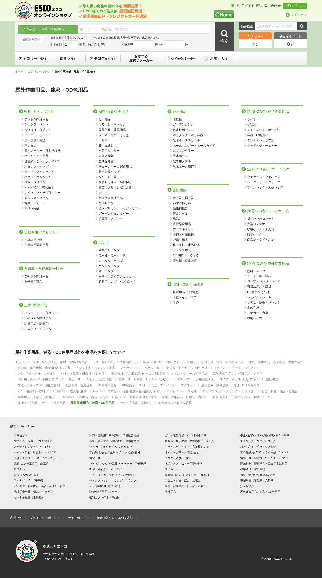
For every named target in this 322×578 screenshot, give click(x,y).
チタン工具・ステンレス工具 (95, 368)
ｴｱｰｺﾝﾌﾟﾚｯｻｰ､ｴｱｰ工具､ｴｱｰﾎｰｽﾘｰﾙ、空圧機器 (248, 379)
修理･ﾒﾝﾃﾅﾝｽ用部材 (246, 385)
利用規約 (16, 518)
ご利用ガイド (242, 6)
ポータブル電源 (35, 140)
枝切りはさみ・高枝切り (115, 182)
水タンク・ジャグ (36, 166)
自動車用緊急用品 (36, 245)
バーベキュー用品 (36, 156)
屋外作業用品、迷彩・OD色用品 (92, 403)
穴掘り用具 (180, 240)
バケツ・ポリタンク (38, 177)
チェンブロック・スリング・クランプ (227, 391)
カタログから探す (103, 58)
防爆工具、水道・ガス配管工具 (222, 362)
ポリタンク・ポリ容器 (188, 135)
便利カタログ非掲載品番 (174, 403)
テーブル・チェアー (38, 135)
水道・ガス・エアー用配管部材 (39, 385)
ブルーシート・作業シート (42, 313)
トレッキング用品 (36, 198)
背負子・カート (35, 203)
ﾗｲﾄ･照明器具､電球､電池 (139, 397)
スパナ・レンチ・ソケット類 (140, 368)
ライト (251, 119)
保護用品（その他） (186, 292)
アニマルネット (183, 229)
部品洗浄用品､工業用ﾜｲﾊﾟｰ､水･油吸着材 (138, 373)
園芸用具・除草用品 (112, 130)
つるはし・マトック (112, 124)
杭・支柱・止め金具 (186, 245)
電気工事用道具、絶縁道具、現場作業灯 (276, 362)
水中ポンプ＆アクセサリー (117, 276)
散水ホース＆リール (186, 140)
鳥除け (177, 218)
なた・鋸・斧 (108, 177)
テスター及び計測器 (99, 379)
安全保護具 (219, 397)
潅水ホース (180, 156)
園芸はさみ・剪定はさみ (115, 187)
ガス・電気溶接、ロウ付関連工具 (115, 362)
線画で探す (68, 58)
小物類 (251, 124)
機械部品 (128, 385)
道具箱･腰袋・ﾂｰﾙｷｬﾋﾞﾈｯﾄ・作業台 (93, 391)
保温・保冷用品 (35, 182)
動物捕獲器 (180, 208)
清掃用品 (59, 403)
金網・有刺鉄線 (183, 234)
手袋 (176, 302)
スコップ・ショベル (38, 328)
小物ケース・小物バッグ (263, 177)
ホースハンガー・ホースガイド (194, 145)
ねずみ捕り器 (182, 203)
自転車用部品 (33, 281)
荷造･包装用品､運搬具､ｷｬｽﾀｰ (141, 391)
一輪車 (103, 140)
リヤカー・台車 (257, 313)
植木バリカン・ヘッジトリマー (120, 208)
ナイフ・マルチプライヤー (42, 193)
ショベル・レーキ (259, 297)
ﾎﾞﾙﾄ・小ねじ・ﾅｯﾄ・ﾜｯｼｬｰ (157, 385)
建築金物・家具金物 (214, 385)
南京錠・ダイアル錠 (260, 239)
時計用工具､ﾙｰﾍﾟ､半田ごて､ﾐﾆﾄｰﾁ (40, 379)
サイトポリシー (78, 518)
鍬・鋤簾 (105, 119)
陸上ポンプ (106, 271)
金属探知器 (106, 161)
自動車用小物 (33, 240)
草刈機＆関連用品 (111, 198)
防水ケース (254, 234)
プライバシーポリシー (45, 518)
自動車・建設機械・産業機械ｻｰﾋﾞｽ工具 (44, 368)
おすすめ (141, 58)
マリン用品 (31, 208)
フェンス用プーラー (186, 250)
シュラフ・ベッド (36, 124)
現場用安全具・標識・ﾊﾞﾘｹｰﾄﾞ (253, 397)
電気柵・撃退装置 (185, 261)
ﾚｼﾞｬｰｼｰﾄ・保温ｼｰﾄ (37, 130)
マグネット (188, 385)
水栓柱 (177, 119)
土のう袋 (253, 307)
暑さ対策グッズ (109, 172)
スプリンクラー (183, 150)
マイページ (296, 15)
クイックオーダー (181, 58)
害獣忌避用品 (182, 224)
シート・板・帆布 (259, 276)
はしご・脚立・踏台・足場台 (278, 391)
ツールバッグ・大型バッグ (265, 187)
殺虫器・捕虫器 (183, 198)
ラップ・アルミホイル (39, 172)
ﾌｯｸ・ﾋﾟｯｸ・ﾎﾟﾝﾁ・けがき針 (37, 373)
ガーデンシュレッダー (114, 213)
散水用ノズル (182, 161)
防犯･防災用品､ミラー (33, 403)
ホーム (21, 71)
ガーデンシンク (183, 124)
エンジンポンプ (109, 266)
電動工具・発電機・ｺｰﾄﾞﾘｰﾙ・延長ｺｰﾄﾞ (144, 379)
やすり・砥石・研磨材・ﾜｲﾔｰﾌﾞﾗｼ (83, 373)
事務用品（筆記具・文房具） (37, 397)
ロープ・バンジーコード (263, 281)
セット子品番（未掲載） (136, 403)
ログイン (295, 6)
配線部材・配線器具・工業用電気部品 (91, 385)
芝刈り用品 (106, 203)
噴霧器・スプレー (111, 219)
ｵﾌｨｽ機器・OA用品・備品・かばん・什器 (90, 397)
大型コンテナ (256, 224)
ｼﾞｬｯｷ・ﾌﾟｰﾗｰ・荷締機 (182, 391)
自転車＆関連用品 (36, 276)
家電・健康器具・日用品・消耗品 (184, 397)
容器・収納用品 (257, 135)
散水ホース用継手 (185, 166)
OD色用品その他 (258, 292)
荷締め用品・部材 (259, 286)
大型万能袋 (106, 156)
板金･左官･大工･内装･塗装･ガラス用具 (169, 362)
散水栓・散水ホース (112, 255)
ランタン (30, 145)
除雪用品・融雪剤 (36, 323)
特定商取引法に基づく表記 (115, 518)
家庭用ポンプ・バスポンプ (117, 281)
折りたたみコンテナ (260, 218)
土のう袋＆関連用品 (38, 318)
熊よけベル (180, 213)
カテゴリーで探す (32, 58)
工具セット (22, 362)
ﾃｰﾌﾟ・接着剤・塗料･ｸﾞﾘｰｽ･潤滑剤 (41, 391)
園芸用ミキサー (109, 150)
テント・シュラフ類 (260, 140)
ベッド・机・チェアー (262, 145)
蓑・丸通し (106, 145)
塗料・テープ (256, 271)
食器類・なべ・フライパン (42, 161)
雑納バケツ (254, 318)
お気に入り (221, 58)
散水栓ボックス (183, 130)
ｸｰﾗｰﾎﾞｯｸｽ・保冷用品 (38, 187)
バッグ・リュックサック (263, 182)
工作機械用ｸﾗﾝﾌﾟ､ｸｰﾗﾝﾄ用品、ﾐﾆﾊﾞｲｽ (237, 373)
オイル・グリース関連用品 (189, 373)
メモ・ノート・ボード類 (263, 130)
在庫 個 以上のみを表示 (79, 45)
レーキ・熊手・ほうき (114, 135)
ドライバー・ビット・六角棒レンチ (238, 368)
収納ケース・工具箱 (260, 229)
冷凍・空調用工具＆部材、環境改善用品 (60, 362)
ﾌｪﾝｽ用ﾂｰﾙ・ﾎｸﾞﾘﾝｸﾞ (186, 255)
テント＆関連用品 (36, 119)
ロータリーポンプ (111, 261)
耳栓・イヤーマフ (185, 297)
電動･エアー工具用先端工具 (195, 379)
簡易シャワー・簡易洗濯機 (42, 150)
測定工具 (74, 379)
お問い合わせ (268, 6)
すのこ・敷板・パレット (263, 302)
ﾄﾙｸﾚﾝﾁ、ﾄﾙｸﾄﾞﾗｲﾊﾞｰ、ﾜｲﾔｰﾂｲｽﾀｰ (187, 368)
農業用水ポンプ (109, 250)
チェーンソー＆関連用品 (115, 166)
